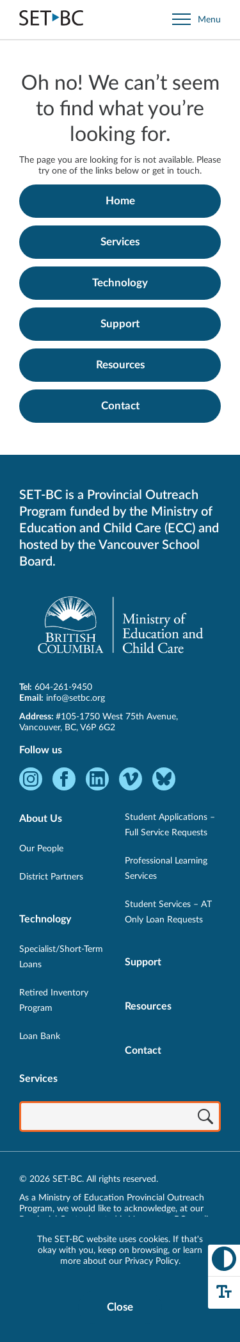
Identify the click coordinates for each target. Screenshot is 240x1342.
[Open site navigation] (196, 19)
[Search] (205, 1117)
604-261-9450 (63, 687)
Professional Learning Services (166, 868)
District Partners (51, 876)
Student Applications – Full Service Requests (170, 825)
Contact (120, 405)
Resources (120, 364)
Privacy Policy (152, 1261)
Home (120, 200)
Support (120, 323)
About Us (40, 819)
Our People (41, 848)
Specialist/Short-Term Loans (61, 957)
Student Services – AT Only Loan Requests (168, 912)
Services (120, 241)
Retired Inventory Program (53, 1000)
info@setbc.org (75, 698)
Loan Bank (39, 1036)
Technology (120, 282)
